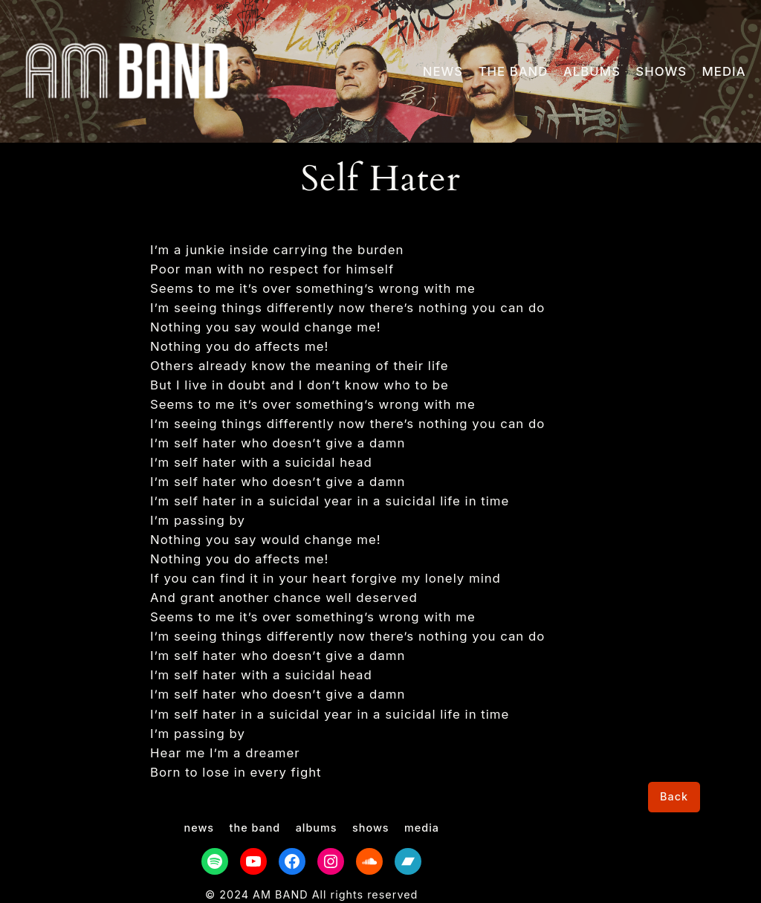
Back (674, 796)
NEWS (443, 71)
